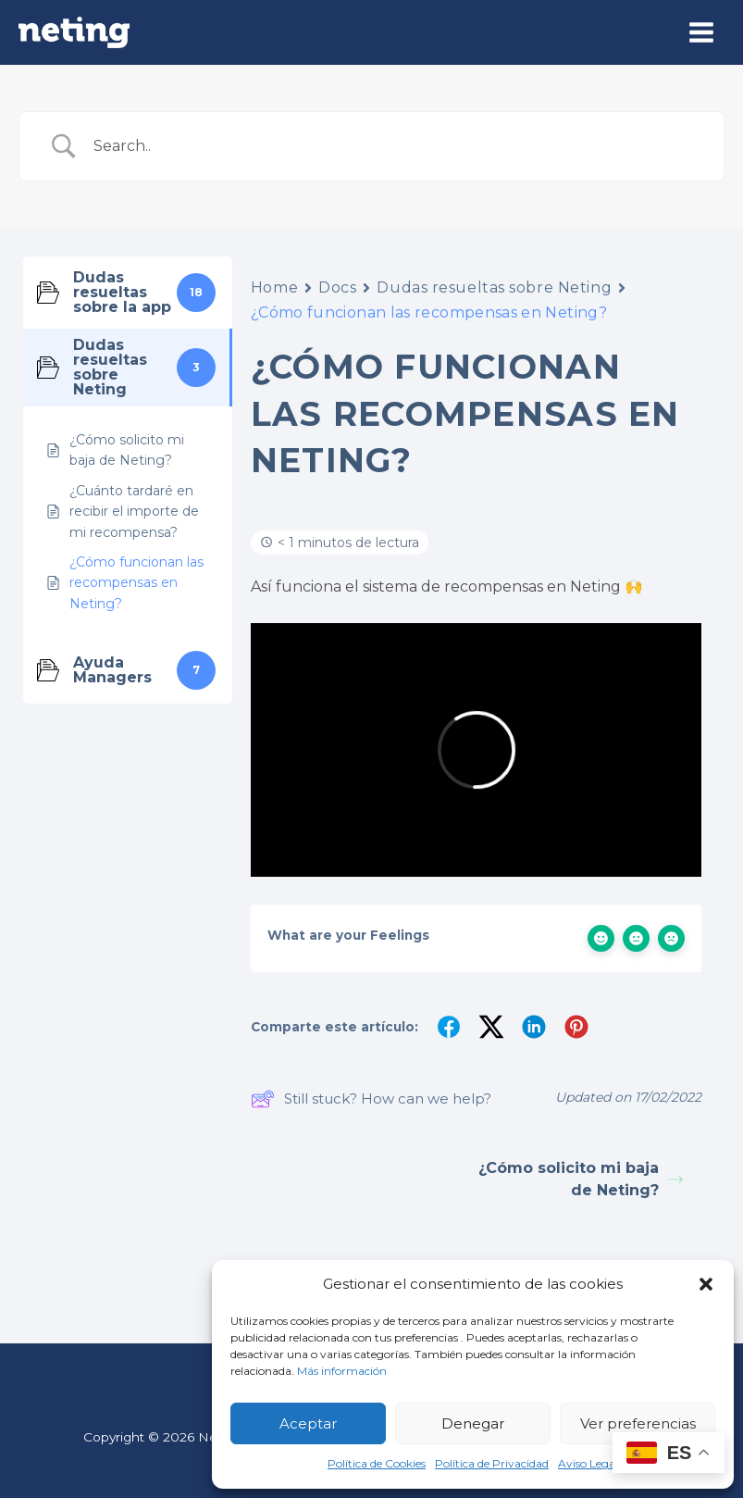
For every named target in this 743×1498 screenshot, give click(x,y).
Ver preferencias (638, 1423)
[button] (706, 1284)
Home (274, 287)
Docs (337, 287)
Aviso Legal (588, 1463)
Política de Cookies (377, 1463)
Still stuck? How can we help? (371, 1099)
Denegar (472, 1423)
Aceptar (308, 1423)
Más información (342, 1371)
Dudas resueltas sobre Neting (494, 287)
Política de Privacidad (492, 1463)
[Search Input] (395, 146)
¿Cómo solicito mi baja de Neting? (580, 1179)
